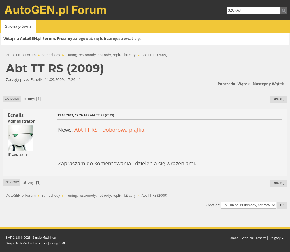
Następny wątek (268, 83)
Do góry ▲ (276, 238)
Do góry (12, 182)
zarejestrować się (123, 38)
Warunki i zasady (254, 238)
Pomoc (233, 238)
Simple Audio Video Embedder (26, 243)
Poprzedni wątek (234, 83)
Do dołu (12, 98)
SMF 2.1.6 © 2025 (18, 237)
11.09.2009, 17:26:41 (72, 115)
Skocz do (212, 205)
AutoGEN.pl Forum (55, 10)
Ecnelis (16, 115)
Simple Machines (44, 237)
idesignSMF (58, 243)
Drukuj (278, 99)
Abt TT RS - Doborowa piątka (109, 129)
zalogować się (86, 38)
